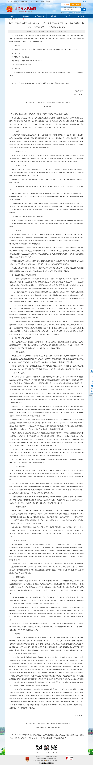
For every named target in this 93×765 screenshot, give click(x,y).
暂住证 (68, 12)
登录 (85, 1)
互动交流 (67, 16)
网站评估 (33, 1)
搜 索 (84, 9)
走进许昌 (81, 16)
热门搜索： (63, 12)
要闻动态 (26, 16)
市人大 (22, 1)
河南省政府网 (16, 1)
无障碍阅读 (65, 5)
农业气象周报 (83, 7)
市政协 (26, 1)
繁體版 (42, 1)
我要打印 (60, 31)
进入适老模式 (76, 5)
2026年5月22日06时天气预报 (70, 7)
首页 (15, 19)
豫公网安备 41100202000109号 (52, 760)
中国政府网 (9, 1)
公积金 (78, 12)
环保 (82, 12)
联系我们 (55, 756)
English (37, 1)
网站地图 (48, 1)
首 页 (12, 16)
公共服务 (53, 16)
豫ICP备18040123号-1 (38, 760)
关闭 (65, 31)
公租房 (73, 12)
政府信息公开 (39, 16)
